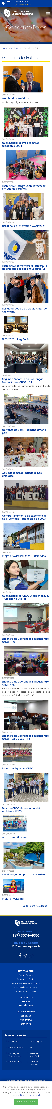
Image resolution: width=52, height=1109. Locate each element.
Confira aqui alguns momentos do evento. (23, 102)
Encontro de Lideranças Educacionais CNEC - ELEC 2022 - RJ (25, 737)
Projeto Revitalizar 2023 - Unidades (24, 556)
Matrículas (26, 1005)
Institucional (26, 971)
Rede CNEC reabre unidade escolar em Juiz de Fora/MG (24, 187)
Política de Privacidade (26, 987)
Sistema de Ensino (26, 979)
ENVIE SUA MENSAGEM (26, 943)
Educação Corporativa (14, 1055)
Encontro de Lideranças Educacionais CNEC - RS (25, 640)
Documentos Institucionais (26, 983)
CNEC (8, 1)
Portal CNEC (14, 1041)
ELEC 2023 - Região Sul (16, 339)
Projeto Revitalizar (13, 898)
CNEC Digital (36, 1041)
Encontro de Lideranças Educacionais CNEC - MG (25, 683)
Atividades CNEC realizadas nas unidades (22, 474)
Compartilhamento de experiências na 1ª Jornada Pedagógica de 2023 (24, 517)
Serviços (26, 1015)
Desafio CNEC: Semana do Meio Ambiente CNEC (21, 809)
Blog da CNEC (15, 1061)
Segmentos (26, 997)
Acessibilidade (21, 1)
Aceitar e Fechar (26, 1101)
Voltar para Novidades (35, 906)
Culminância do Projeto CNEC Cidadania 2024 (20, 144)
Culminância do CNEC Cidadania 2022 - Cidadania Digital (26, 597)
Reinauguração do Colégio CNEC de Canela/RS (24, 310)
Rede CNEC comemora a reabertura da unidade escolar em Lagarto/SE (24, 267)
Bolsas (26, 1001)
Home (5, 48)
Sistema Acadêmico (35, 1055)
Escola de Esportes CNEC (17, 768)
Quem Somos (26, 975)
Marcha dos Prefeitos (15, 98)
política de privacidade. (29, 1095)
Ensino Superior (16, 1047)
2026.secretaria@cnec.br (26, 946)
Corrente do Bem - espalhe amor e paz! (24, 431)
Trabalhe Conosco (34, 1063)
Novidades (16, 48)
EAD (31, 1047)
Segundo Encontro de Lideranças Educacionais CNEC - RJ (22, 380)
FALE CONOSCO (26, 931)
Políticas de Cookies (26, 991)
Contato (26, 1023)
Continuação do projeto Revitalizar (24, 874)
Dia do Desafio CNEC (15, 837)
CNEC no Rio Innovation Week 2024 (24, 226)
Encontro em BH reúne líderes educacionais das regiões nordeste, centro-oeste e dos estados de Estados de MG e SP (26, 692)
